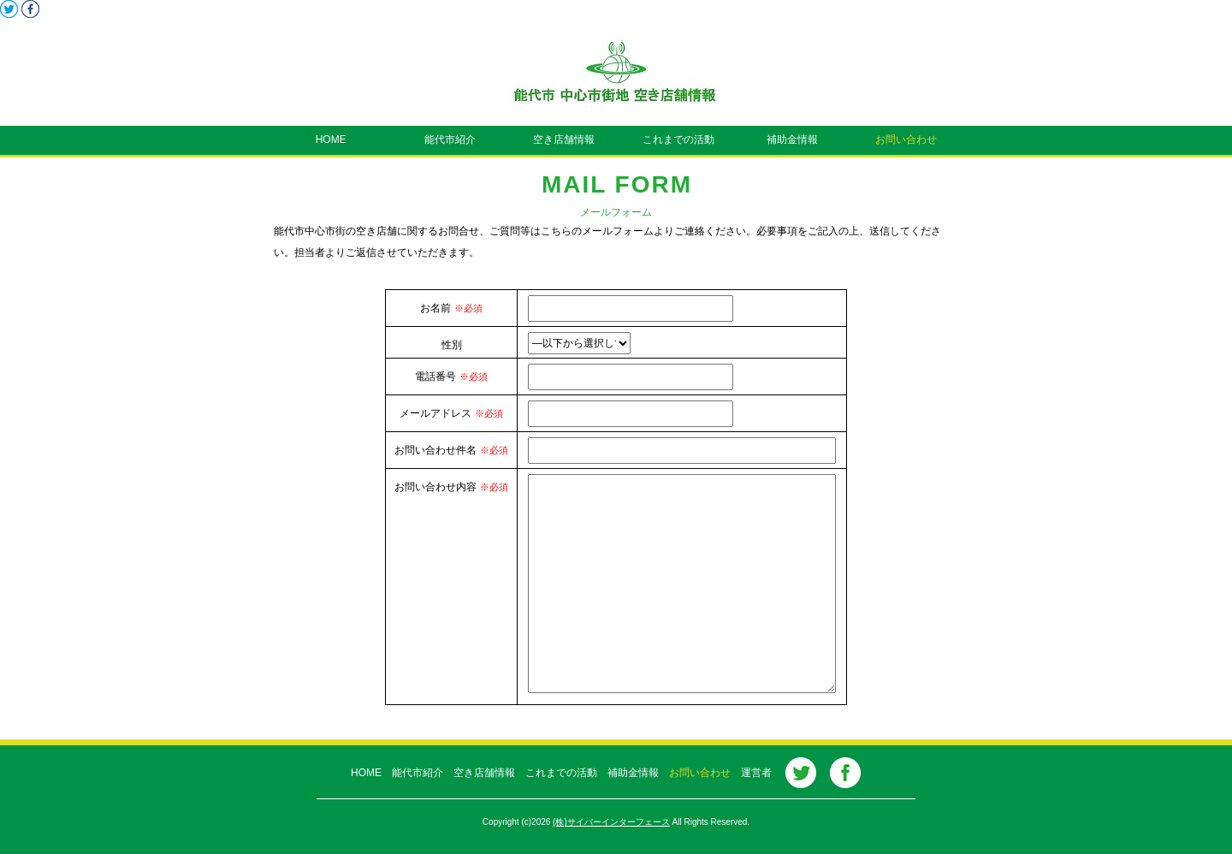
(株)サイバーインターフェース (611, 822)
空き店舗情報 (559, 139)
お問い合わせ (901, 139)
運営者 (751, 773)
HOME (331, 139)
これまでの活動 (673, 139)
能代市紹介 (445, 139)
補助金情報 (787, 139)
